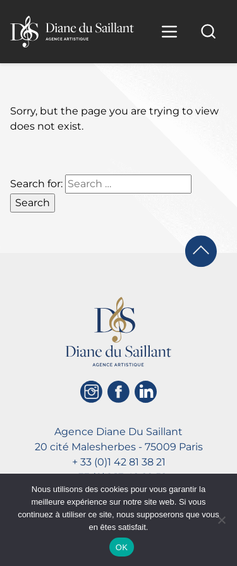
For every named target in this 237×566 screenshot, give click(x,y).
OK (122, 547)
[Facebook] (118, 391)
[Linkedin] (146, 391)
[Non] (221, 520)
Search (32, 203)
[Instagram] (91, 391)
